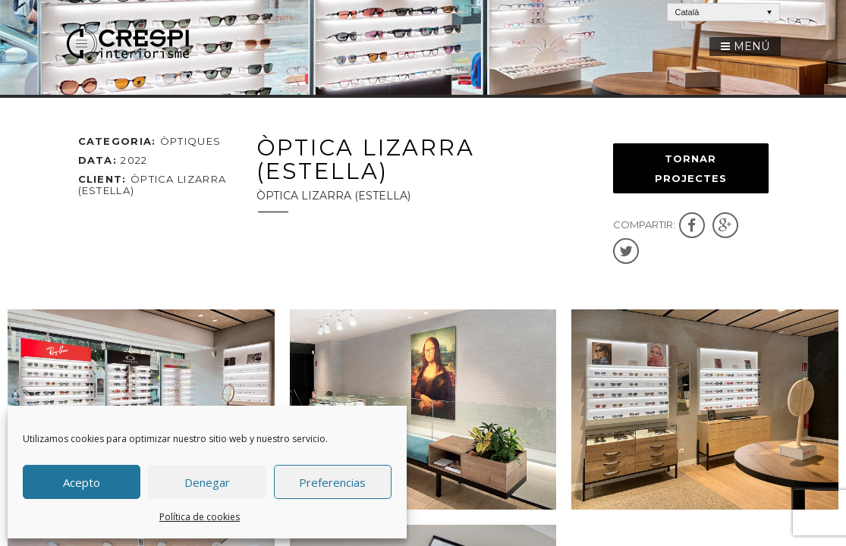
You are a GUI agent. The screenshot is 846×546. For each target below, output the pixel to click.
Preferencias (332, 482)
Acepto (81, 482)
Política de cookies (199, 516)
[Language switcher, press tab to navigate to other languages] (723, 12)
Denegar (207, 482)
